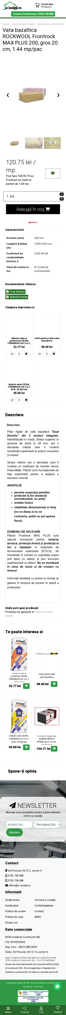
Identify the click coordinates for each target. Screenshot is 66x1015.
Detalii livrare (12, 900)
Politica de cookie (15, 911)
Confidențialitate (43, 905)
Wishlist (58, 1012)
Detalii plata (11, 905)
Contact (39, 911)
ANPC (37, 917)
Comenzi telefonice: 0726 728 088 (33, 14)
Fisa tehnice (15, 291)
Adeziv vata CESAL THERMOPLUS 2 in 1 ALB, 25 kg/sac (19, 386)
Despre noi (11, 922)
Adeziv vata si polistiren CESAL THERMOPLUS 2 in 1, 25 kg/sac (19, 340)
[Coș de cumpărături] (44, 5)
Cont (41, 1012)
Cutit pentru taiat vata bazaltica (46, 339)
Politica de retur (14, 917)
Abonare (14, 832)
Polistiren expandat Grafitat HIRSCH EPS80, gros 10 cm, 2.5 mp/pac (46, 740)
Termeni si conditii (44, 900)
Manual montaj (16, 297)
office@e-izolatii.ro (20, 885)
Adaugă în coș (33, 209)
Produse (25, 1012)
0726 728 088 (15, 875)
